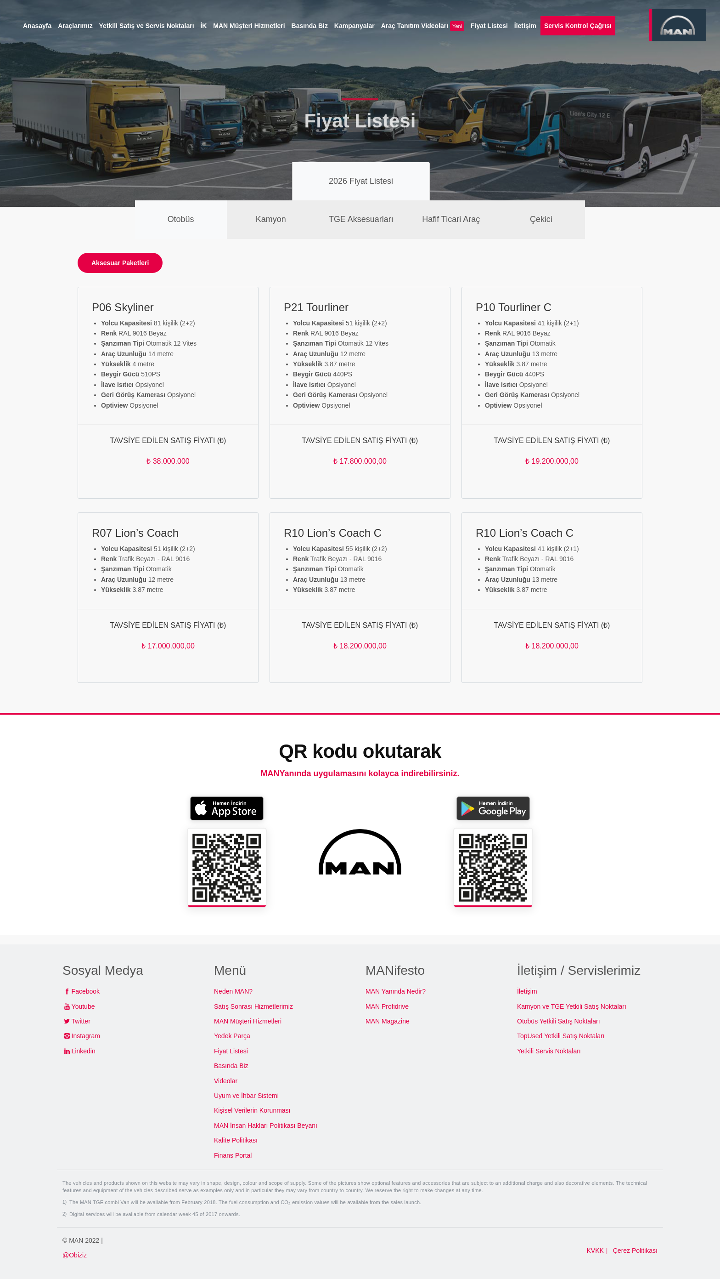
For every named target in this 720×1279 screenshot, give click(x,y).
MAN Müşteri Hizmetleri (247, 1021)
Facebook (86, 991)
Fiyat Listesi (231, 1051)
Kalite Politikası (236, 1140)
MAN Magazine (388, 1021)
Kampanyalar (354, 25)
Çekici (541, 219)
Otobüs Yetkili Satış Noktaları (558, 1021)
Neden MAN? (233, 991)
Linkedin (84, 1051)
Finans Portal (233, 1155)
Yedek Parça (232, 1036)
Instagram (86, 1036)
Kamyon (271, 219)
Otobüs (181, 219)
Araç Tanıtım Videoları (422, 26)
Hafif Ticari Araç (451, 219)
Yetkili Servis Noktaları (549, 1051)
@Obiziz (74, 1255)
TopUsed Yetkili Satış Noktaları (561, 1036)
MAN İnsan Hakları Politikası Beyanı (265, 1125)
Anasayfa (37, 25)
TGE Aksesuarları (361, 219)
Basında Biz (231, 1065)
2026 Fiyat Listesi (361, 181)
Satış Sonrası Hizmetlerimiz (253, 1006)
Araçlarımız (75, 25)
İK (203, 25)
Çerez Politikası (635, 1250)
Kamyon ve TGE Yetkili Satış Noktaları (571, 1006)
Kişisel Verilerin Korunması (252, 1110)
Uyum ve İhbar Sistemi (246, 1095)
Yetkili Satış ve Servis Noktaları (146, 25)
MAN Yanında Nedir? (396, 991)
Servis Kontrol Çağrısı (578, 25)
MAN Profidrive (387, 1006)
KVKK (594, 1250)
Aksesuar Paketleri (120, 263)
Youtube (83, 1006)
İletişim (527, 991)
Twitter (81, 1021)
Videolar (225, 1081)
